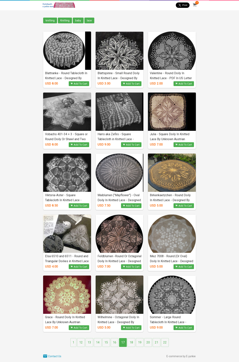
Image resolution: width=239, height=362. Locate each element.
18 (131, 342)
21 (156, 342)
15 (106, 342)
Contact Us (54, 356)
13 (89, 342)
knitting (50, 20)
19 (139, 342)
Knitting (64, 20)
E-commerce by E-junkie (181, 356)
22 (165, 342)
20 (148, 342)
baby (78, 20)
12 (81, 342)
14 (97, 342)
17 (123, 342)
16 (114, 342)
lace (89, 20)
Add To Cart (79, 83)
